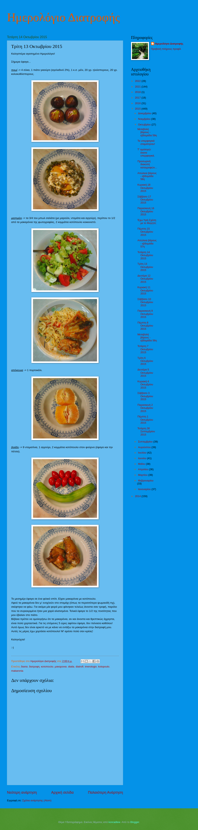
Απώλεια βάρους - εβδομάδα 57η (147, 243)
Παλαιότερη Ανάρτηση (105, 792)
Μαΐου (142, 463)
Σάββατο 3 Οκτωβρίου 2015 (145, 396)
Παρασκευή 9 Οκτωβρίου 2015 (145, 313)
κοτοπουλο (47, 666)
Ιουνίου (142, 458)
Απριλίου (143, 469)
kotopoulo (103, 666)
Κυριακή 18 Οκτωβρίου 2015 (145, 187)
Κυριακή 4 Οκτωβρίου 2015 (145, 384)
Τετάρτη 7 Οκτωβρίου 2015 (145, 349)
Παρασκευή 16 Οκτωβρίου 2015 (145, 211)
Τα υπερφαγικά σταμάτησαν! (146, 142)
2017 (138, 97)
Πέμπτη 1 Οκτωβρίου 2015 (145, 419)
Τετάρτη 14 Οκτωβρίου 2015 (145, 255)
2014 (138, 496)
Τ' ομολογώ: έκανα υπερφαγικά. (146, 152)
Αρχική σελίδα (62, 792)
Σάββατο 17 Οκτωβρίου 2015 (145, 199)
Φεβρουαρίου (145, 480)
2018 (138, 92)
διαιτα (24, 666)
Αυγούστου (144, 447)
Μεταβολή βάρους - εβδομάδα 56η (147, 337)
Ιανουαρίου (144, 489)
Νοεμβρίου (144, 118)
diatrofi (79, 666)
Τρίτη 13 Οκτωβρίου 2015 (145, 267)
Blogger (134, 822)
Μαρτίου (143, 474)
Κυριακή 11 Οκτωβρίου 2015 (145, 290)
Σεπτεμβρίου (145, 441)
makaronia (17, 670)
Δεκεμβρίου (145, 113)
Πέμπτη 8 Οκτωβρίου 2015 (145, 325)
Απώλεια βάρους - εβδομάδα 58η (147, 176)
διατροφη (34, 666)
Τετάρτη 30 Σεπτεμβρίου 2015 (146, 431)
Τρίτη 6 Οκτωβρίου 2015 (145, 361)
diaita (71, 666)
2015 (138, 108)
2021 (138, 86)
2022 (138, 80)
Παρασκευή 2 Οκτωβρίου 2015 (145, 408)
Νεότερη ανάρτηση (22, 792)
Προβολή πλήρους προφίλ (166, 48)
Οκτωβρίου (144, 124)
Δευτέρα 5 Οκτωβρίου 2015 (145, 372)
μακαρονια (61, 666)
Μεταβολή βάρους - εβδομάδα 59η (147, 132)
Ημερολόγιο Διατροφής (63, 17)
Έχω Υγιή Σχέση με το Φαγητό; (146, 222)
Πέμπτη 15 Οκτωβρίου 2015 (145, 231)
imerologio (91, 666)
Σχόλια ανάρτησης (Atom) (36, 800)
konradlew (114, 822)
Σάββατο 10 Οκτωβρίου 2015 (145, 302)
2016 (138, 103)
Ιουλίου (142, 452)
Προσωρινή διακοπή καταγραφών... (147, 164)
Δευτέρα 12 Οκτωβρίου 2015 (145, 278)
